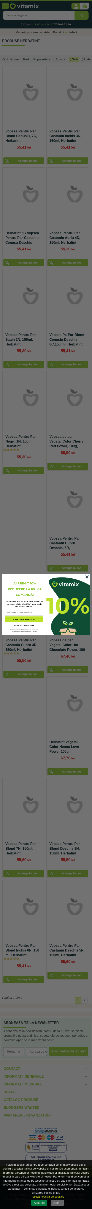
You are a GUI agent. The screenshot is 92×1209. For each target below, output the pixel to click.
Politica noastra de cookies (47, 1196)
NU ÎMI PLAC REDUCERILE (24, 625)
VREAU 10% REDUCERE (24, 619)
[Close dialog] (87, 577)
